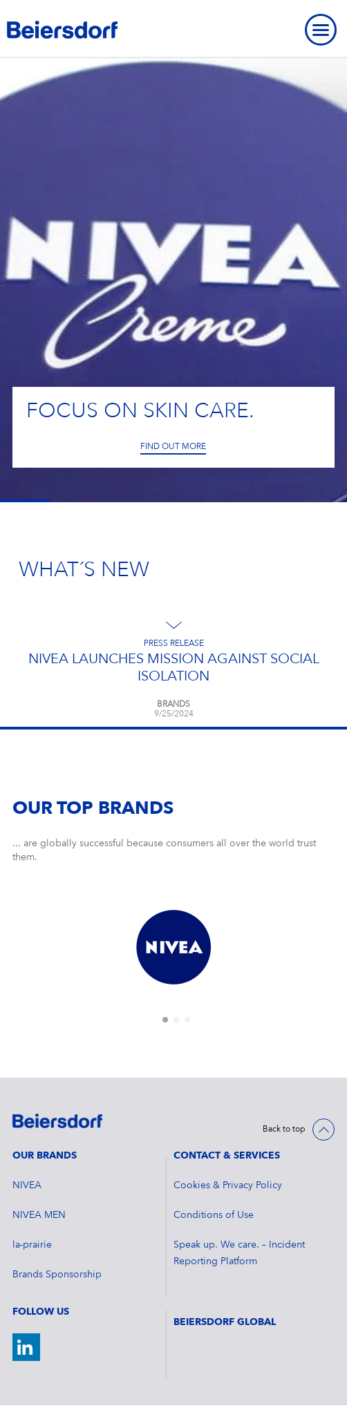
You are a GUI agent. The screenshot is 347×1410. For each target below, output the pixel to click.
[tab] (165, 1019)
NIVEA (26, 1185)
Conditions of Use (214, 1215)
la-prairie (32, 1245)
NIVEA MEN (39, 1215)
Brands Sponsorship (57, 1274)
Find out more (173, 447)
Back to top (284, 1129)
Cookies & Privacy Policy (228, 1185)
